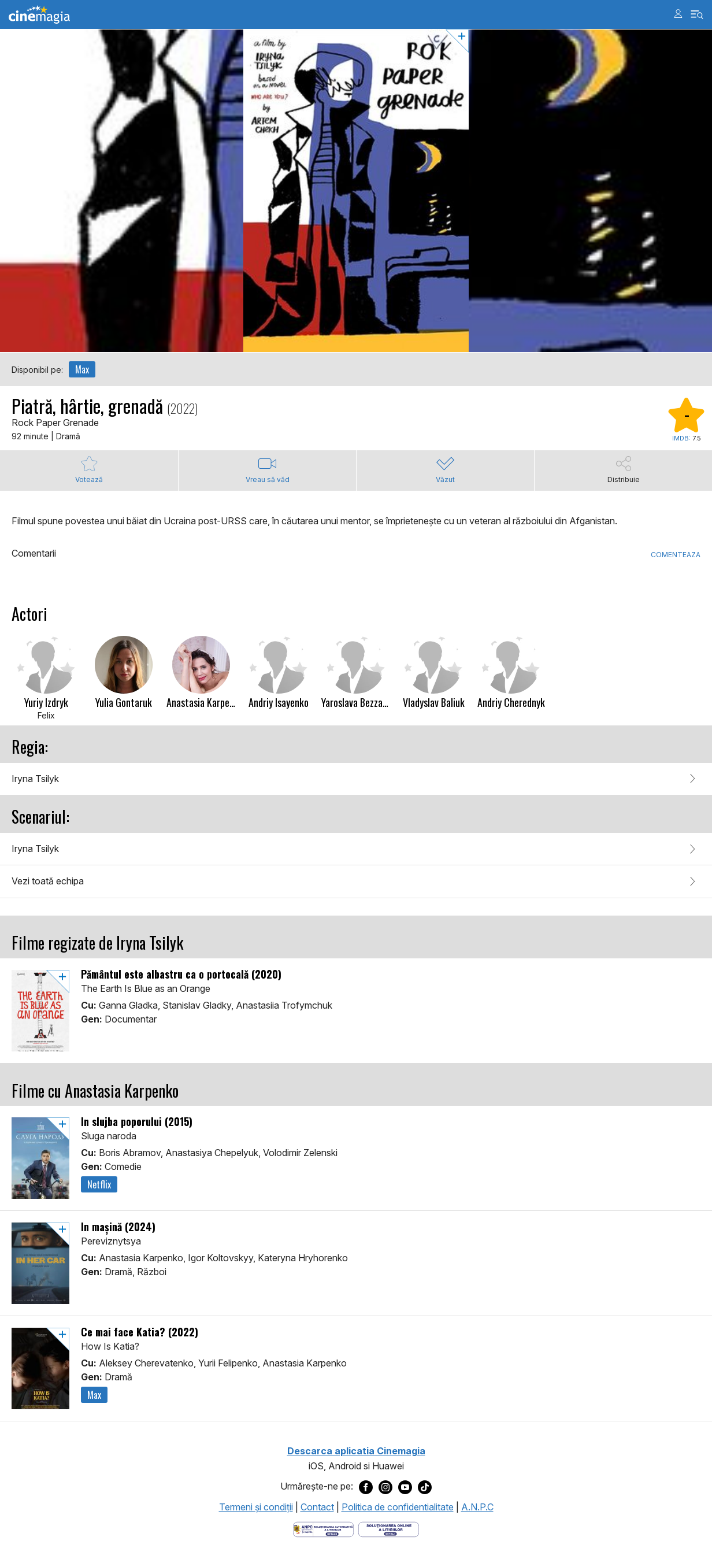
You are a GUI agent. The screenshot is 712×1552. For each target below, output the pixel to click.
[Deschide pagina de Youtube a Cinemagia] (405, 1486)
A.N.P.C (477, 1507)
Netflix (99, 1184)
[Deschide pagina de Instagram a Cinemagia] (385, 1486)
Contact (317, 1507)
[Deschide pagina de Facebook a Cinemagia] (366, 1486)
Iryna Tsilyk (35, 778)
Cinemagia (39, 14)
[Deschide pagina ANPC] (323, 1528)
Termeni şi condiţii (256, 1507)
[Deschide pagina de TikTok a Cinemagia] (425, 1486)
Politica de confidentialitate (398, 1507)
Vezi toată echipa (48, 881)
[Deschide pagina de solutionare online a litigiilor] (388, 1528)
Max (82, 369)
